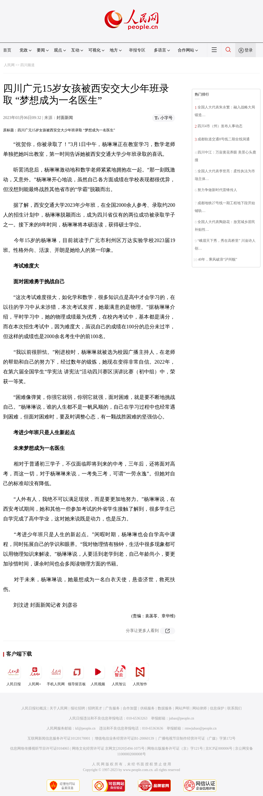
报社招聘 (78, 708)
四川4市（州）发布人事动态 (220, 126)
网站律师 (199, 708)
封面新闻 (65, 117)
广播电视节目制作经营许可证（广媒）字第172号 (197, 738)
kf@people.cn (85, 728)
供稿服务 (147, 708)
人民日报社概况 (33, 708)
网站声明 (182, 708)
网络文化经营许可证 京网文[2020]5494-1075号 (108, 748)
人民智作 (140, 674)
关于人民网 (59, 708)
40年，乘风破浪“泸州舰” (217, 259)
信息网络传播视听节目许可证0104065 (39, 748)
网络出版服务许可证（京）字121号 (175, 748)
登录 (249, 50)
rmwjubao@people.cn (201, 728)
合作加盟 (130, 708)
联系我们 (234, 708)
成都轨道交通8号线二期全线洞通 (224, 139)
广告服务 (112, 708)
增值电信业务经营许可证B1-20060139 (124, 738)
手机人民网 (56, 674)
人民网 (9, 65)
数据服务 (165, 708)
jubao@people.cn (181, 718)
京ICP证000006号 (219, 748)
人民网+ (35, 674)
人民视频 (98, 674)
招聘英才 (95, 708)
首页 (7, 50)
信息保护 (217, 708)
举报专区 (137, 50)
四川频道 (27, 65)
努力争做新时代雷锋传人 (217, 190)
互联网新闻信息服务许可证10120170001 (58, 738)
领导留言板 (77, 674)
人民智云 (119, 674)
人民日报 (14, 674)
